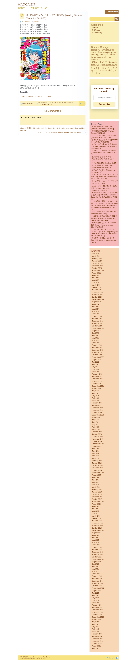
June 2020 (95, 422)
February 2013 (97, 634)
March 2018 (96, 487)
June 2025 (95, 278)
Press (48, 657)
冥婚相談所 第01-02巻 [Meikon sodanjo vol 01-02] (102, 132)
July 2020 (95, 420)
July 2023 (95, 333)
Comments (38, 658)
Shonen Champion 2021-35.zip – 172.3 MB (35, 96)
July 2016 (95, 535)
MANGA (36, 21)
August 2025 (96, 273)
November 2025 (97, 266)
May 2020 (95, 425)
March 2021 (96, 400)
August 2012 (96, 646)
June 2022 (95, 364)
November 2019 (97, 439)
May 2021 (95, 396)
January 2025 (97, 290)
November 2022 (97, 352)
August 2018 (96, 475)
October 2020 (97, 412)
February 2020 (97, 432)
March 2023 (96, 343)
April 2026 (95, 254)
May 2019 (95, 453)
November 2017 (97, 497)
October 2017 (97, 499)
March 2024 (96, 314)
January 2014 (97, 607)
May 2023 (95, 338)
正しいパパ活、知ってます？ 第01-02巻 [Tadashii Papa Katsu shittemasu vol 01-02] (104, 188)
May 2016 (95, 540)
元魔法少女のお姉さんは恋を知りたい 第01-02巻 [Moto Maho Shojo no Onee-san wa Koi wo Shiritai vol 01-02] (104, 196)
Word (44, 657)
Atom (30, 658)
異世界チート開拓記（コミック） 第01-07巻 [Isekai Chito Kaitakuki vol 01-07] (104, 240)
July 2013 (95, 622)
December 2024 (97, 292)
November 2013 (97, 612)
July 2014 (95, 593)
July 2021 (95, 391)
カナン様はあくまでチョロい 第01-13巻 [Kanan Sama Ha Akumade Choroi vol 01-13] (104, 225)
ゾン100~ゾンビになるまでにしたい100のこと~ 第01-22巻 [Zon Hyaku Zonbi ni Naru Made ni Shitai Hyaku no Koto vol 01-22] (104, 232)
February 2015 (97, 576)
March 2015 (96, 574)
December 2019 (97, 437)
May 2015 (95, 569)
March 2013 (96, 631)
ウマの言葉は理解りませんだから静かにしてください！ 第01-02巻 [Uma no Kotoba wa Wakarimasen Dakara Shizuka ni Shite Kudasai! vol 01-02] (104, 205)
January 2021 (97, 405)
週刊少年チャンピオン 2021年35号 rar (50, 102)
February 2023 (97, 345)
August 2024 (96, 302)
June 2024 (95, 307)
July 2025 (95, 275)
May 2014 (95, 598)
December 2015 (97, 552)
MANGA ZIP (24, 657)
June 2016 (95, 538)
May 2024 (95, 309)
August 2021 (96, 388)
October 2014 (97, 586)
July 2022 (95, 362)
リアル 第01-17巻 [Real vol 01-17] (104, 163)
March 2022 (96, 372)
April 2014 (95, 600)
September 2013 (98, 617)
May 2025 (95, 280)
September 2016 (98, 530)
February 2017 (97, 518)
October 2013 (97, 615)
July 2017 (95, 506)
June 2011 (95, 648)
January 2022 (97, 376)
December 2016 (97, 523)
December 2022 (97, 350)
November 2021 (97, 381)
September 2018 (98, 473)
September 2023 (98, 328)
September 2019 (98, 444)
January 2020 (97, 434)
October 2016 (97, 528)
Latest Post (112, 12)
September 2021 (98, 386)
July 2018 (95, 477)
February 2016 (97, 547)
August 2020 (96, 417)
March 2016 (96, 545)
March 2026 (96, 256)
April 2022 (95, 369)
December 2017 (97, 494)
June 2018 (95, 480)
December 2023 (97, 321)
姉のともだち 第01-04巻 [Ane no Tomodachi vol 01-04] (103, 213)
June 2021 (95, 393)
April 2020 (95, 427)
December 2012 (97, 639)
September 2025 (98, 271)
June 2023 (95, 335)
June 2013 (95, 624)
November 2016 (97, 526)
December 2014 (97, 581)
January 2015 (97, 579)
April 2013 (95, 629)
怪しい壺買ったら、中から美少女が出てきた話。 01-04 (104, 182)
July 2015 (95, 564)
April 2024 (95, 311)
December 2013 (97, 610)
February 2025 (97, 287)
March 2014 (96, 603)
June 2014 (95, 595)
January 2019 (97, 463)
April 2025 (95, 283)
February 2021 (97, 403)
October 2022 (97, 355)
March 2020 (96, 429)
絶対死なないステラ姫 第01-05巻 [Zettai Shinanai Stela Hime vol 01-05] (103, 152)
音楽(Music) (96, 30)
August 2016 (96, 533)
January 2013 (97, 636)
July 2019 (95, 449)
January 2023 (97, 348)
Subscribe (104, 104)
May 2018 (95, 482)
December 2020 (97, 408)
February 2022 (97, 374)
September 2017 (98, 502)
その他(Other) (97, 33)
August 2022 (96, 360)
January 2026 (97, 261)
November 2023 (97, 323)
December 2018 (97, 465)
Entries (22, 658)
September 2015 (98, 559)
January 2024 (97, 319)
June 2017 (95, 509)
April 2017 (95, 514)
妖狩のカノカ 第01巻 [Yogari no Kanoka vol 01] (103, 171)
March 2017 (96, 516)
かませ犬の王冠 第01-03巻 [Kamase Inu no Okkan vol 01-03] (104, 141)
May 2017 (95, 511)
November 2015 (97, 554)
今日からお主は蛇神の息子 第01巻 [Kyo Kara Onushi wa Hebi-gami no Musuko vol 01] (104, 146)
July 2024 (95, 304)
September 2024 (98, 299)
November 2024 (97, 295)
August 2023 (96, 331)
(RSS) (26, 658)
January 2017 (97, 521)
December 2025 (97, 263)
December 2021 (97, 379)
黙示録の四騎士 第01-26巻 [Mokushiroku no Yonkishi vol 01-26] (103, 159)
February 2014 (97, 605)
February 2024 (97, 316)
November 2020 (97, 410)
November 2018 (97, 468)
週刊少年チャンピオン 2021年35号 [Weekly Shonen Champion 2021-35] (54, 17)
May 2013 (95, 627)
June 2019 (95, 451)
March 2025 (96, 285)
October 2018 (97, 470)
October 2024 (97, 297)
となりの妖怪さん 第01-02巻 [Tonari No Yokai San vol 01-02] (102, 128)
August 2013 (96, 619)
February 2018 (97, 489)
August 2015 (96, 562)
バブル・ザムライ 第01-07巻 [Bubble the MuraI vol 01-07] (102, 167)
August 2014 (96, 591)
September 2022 (98, 357)
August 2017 (96, 504)
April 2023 (95, 340)
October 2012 (97, 643)
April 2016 (95, 542)
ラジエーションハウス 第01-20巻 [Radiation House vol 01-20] (103, 136)
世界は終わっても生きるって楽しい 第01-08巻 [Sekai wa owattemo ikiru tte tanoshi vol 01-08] (104, 177)
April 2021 (95, 398)
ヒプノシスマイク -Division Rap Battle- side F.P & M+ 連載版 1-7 (61, 132)
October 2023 (97, 326)
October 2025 (97, 268)
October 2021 (97, 384)
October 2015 (97, 557)
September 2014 (98, 588)
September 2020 (98, 415)
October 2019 (97, 441)
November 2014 (97, 583)
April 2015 (95, 571)
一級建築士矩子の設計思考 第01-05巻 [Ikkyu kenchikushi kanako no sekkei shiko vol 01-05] (104, 218)
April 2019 (95, 456)
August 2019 (96, 446)
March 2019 (96, 458)
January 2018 (97, 492)
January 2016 (97, 550)
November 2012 (97, 641)
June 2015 (95, 566)
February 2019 (97, 461)
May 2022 (95, 367)
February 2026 (97, 258)
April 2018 (95, 485)
